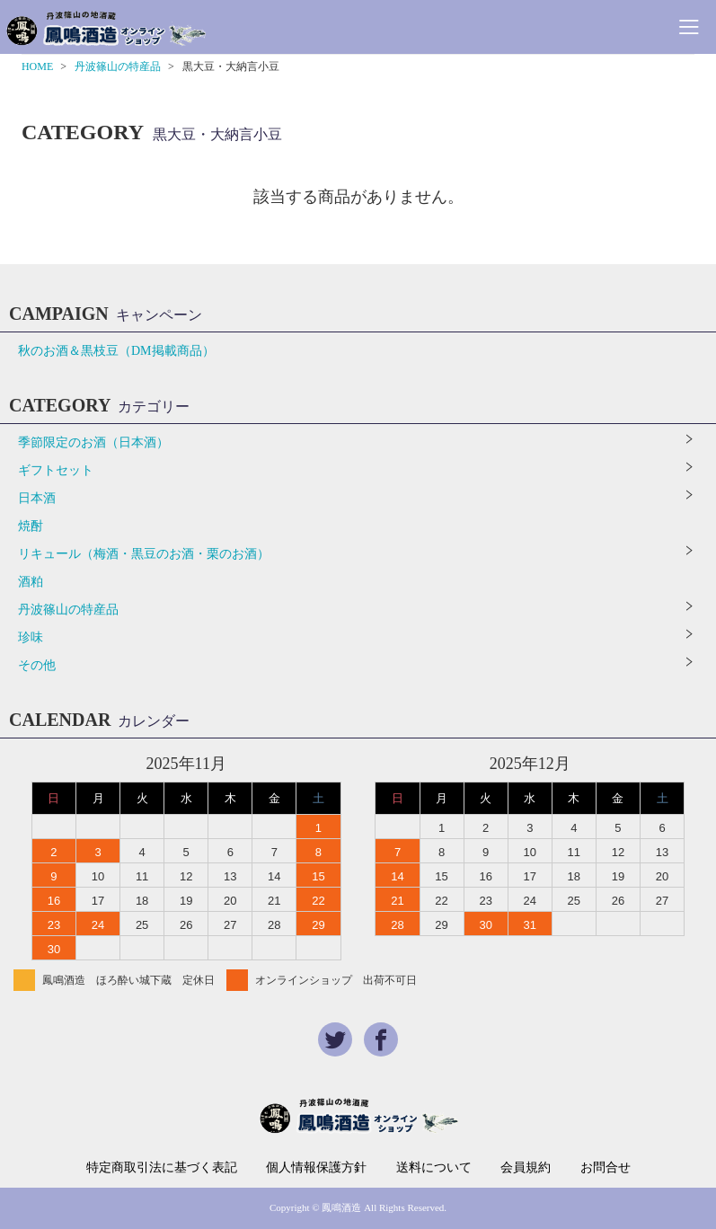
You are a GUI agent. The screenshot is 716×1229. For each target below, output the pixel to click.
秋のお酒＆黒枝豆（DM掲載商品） (116, 351)
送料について (434, 1168)
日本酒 (37, 498)
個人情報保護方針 (316, 1168)
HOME (37, 66)
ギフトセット (55, 470)
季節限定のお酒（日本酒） (93, 442)
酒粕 (30, 581)
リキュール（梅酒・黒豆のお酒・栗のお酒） (144, 554)
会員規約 (525, 1168)
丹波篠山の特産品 (118, 66)
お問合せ (605, 1168)
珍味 (30, 637)
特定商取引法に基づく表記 (161, 1168)
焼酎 (30, 526)
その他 (37, 665)
